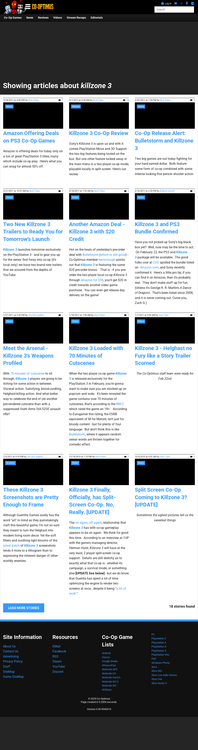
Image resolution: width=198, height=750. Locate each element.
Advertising (11, 656)
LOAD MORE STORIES (23, 608)
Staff (6, 666)
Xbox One (156, 679)
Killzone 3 (10, 249)
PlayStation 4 (158, 646)
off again (95, 522)
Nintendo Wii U (110, 681)
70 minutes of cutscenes (27, 373)
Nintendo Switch (111, 677)
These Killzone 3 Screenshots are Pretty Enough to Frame (31, 497)
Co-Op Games (13, 17)
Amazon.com (149, 267)
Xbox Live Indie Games (164, 675)
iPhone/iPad (109, 665)
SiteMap (9, 672)
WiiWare (106, 689)
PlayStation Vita (160, 654)
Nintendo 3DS (109, 669)
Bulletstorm (91, 255)
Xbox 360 (156, 670)
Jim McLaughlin (36, 315)
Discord (57, 672)
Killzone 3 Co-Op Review (98, 133)
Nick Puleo (33, 100)
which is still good (113, 255)
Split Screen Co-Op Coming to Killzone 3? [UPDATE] (161, 497)
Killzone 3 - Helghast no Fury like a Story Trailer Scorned (163, 355)
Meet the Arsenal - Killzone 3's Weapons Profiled (28, 355)
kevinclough (107, 260)
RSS (55, 656)
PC (153, 634)
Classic (106, 657)
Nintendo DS (109, 673)
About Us (9, 646)
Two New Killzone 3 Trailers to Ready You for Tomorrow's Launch (33, 232)
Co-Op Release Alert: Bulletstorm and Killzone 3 (164, 140)
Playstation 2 (158, 638)
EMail (56, 646)
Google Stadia (110, 661)
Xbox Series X (159, 683)
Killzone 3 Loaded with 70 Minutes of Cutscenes (96, 355)
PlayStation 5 (158, 650)
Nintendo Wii (109, 685)
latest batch (11, 545)
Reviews (43, 17)
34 (128, 100)
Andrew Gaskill (167, 191)
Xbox (154, 666)
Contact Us (10, 651)
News (29, 17)
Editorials (97, 17)
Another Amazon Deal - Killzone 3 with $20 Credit (97, 232)
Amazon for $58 (92, 280)
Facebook (59, 651)
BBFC (120, 404)
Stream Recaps (76, 17)
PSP (153, 658)
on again (81, 522)
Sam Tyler (164, 315)
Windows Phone (160, 662)
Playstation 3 (158, 642)
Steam (57, 661)
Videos (57, 17)
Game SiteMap (13, 677)
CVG (156, 262)
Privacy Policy (13, 661)
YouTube (58, 666)
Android (106, 653)
